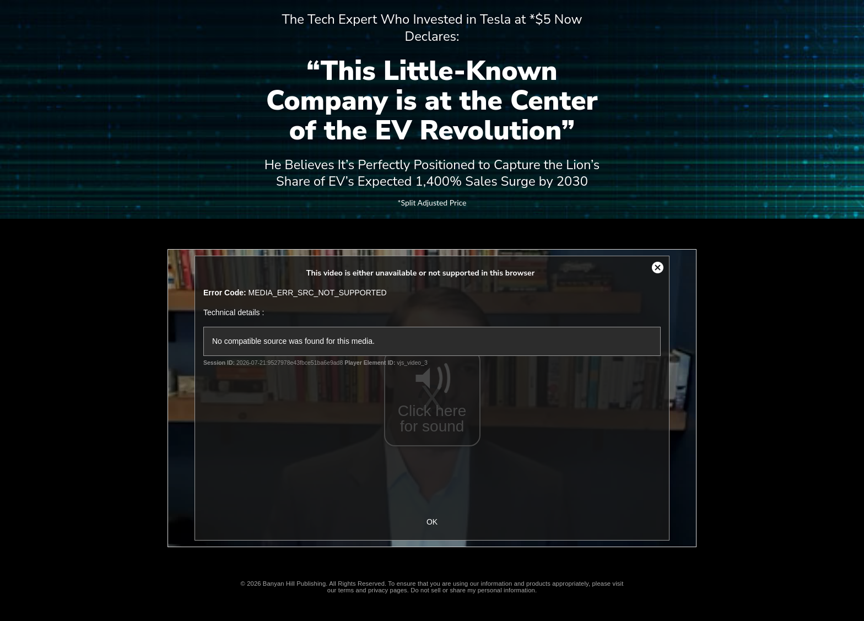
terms (346, 590)
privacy (378, 590)
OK (432, 521)
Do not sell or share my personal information (473, 590)
